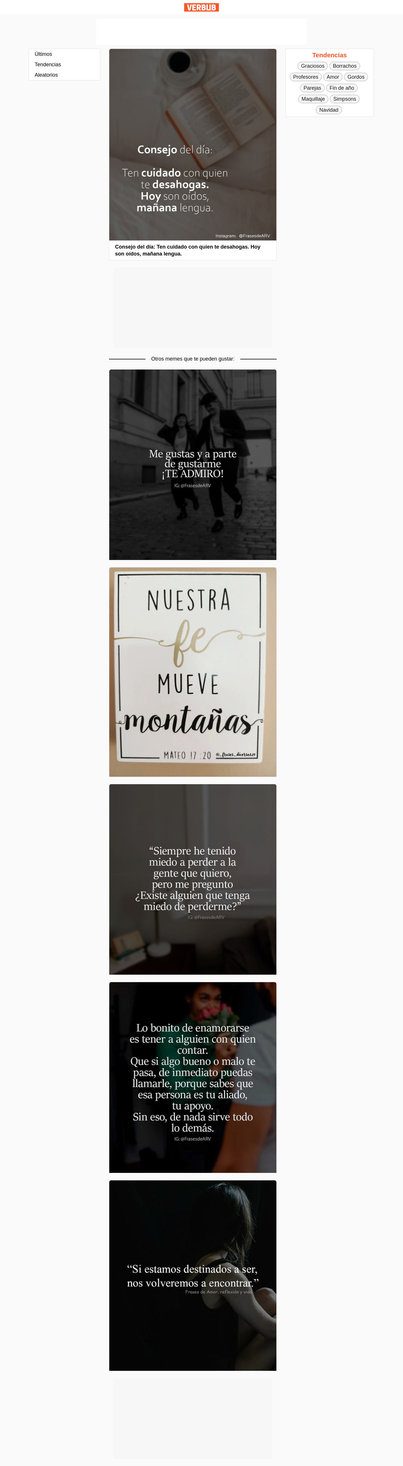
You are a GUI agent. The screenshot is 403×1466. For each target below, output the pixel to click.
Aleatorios (46, 75)
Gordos (356, 77)
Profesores (305, 77)
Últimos (43, 54)
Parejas (312, 88)
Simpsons (344, 99)
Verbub (201, 7)
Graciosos (312, 66)
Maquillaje (313, 99)
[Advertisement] (201, 32)
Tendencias (48, 64)
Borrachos (344, 66)
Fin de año (342, 88)
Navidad (328, 110)
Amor (333, 77)
